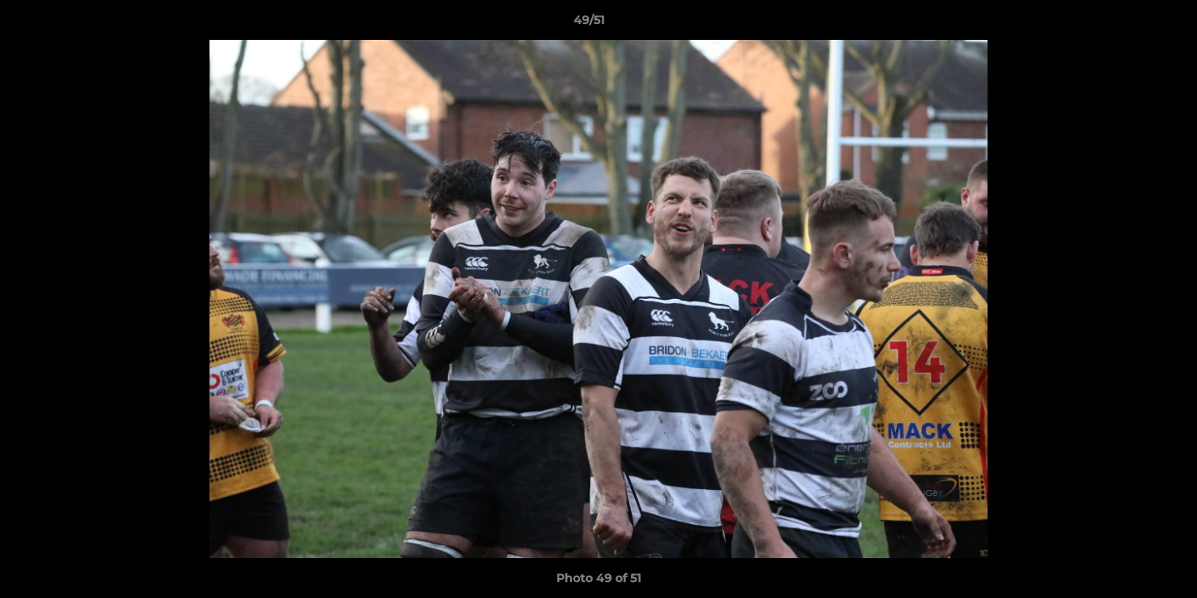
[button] (1127, 24)
